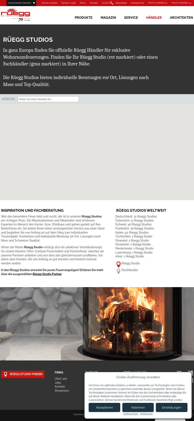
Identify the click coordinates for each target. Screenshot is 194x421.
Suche (105, 3)
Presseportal (137, 3)
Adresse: (9, 99)
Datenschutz (131, 413)
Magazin (108, 18)
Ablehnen (138, 407)
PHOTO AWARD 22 (157, 3)
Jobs (58, 382)
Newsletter (121, 3)
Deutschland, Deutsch (19, 3)
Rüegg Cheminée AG (21, 15)
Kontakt (94, 3)
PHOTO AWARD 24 (181, 3)
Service (131, 18)
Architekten (181, 18)
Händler (154, 18)
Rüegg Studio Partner (47, 274)
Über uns (61, 378)
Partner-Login (68, 3)
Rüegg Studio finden (22, 374)
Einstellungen (171, 407)
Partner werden (49, 3)
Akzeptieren (104, 407)
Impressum (79, 414)
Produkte (84, 18)
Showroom (62, 390)
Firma (83, 3)
